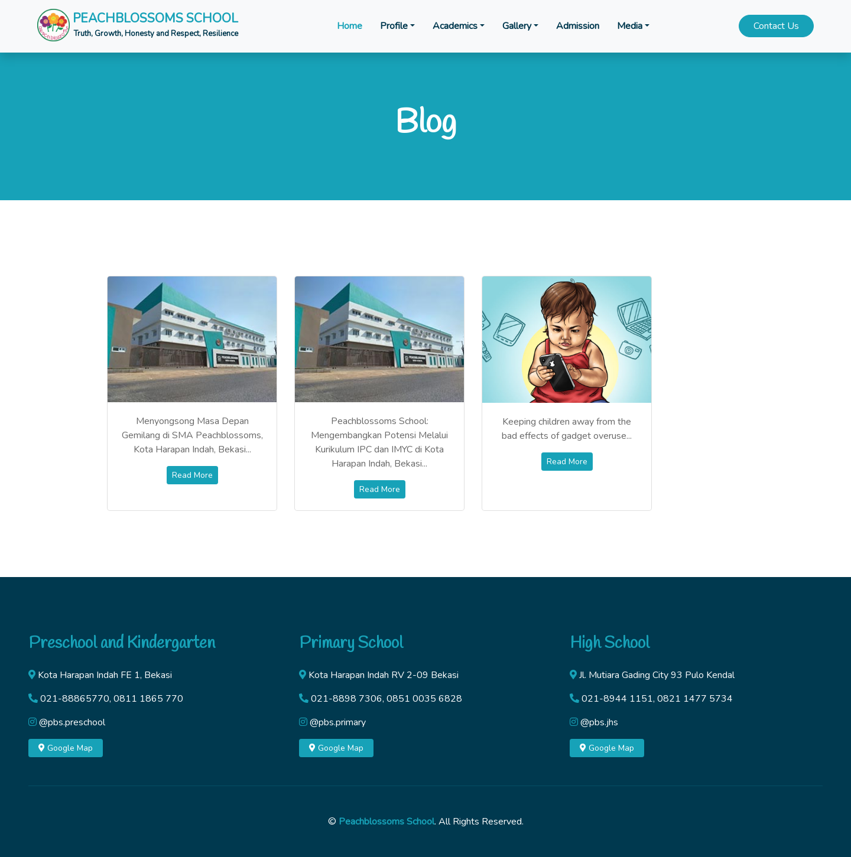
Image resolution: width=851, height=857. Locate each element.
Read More (192, 475)
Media (629, 25)
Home (349, 25)
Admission (577, 25)
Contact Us (776, 25)
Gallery (516, 25)
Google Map (65, 748)
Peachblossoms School (386, 821)
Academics (455, 25)
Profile (394, 25)
